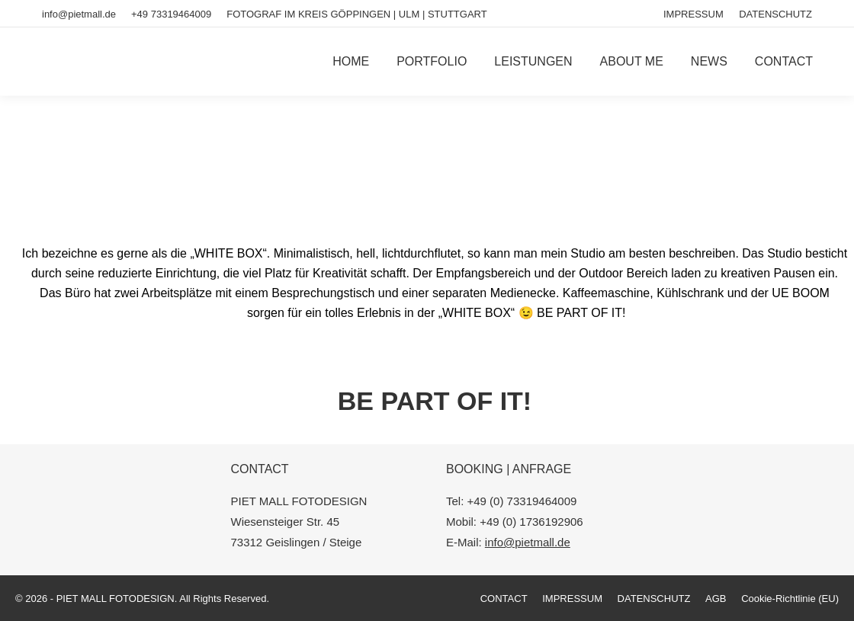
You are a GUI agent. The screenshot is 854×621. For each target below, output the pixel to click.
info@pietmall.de (79, 14)
